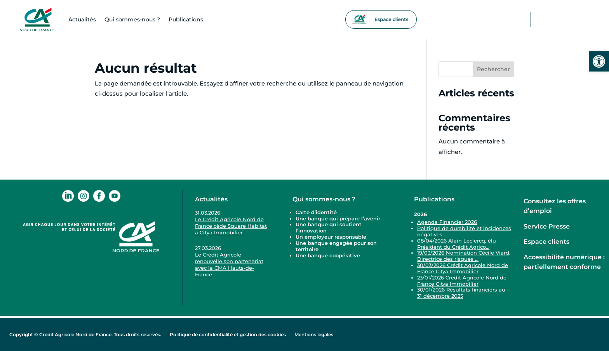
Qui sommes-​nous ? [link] (132, 19)
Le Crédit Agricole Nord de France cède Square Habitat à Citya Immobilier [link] (231, 226)
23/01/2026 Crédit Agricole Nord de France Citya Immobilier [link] (461, 280)
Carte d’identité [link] (316, 212)
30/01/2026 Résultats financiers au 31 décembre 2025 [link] (461, 292)
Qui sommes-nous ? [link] (323, 199)
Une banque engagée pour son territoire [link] (336, 246)
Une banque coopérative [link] (328, 255)
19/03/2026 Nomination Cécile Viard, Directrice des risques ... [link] (463, 256)
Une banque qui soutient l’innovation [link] (329, 227)
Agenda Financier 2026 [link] (447, 222)
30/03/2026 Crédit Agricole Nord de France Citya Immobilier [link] (462, 268)
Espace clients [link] (546, 241)
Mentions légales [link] (313, 334)
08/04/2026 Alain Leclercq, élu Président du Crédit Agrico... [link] (456, 243)
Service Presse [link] (547, 226)
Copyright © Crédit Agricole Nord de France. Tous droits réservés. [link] (85, 334)
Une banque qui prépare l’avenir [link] (338, 218)
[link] (599, 61)
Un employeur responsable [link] (331, 237)
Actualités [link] (82, 19)
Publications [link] (186, 19)
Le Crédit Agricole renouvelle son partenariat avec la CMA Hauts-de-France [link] (229, 264)
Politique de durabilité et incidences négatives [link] (464, 231)
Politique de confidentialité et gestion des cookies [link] (228, 334)
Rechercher (493, 69)
